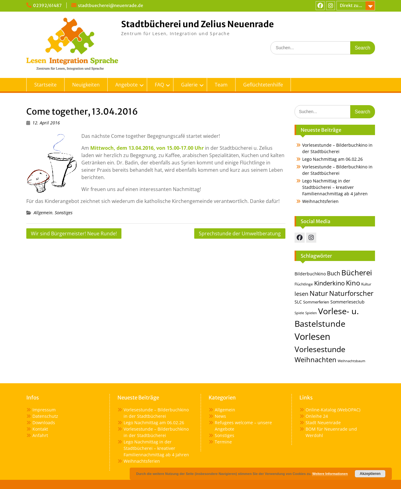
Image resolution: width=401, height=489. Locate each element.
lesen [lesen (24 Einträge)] (301, 293)
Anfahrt (40, 435)
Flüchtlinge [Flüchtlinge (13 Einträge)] (304, 284)
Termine (223, 442)
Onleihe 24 (317, 416)
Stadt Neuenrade (323, 422)
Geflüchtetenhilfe (263, 84)
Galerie (189, 84)
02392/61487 (47, 5)
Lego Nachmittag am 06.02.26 (332, 159)
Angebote (126, 84)
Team (221, 84)
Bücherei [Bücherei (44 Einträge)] (356, 272)
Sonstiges (63, 212)
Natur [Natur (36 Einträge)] (319, 293)
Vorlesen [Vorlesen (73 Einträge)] (312, 336)
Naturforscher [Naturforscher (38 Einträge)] (351, 293)
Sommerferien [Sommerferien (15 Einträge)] (316, 302)
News (220, 416)
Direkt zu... (351, 5)
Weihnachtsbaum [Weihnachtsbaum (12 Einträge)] (351, 361)
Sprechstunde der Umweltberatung (240, 233)
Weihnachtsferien (320, 201)
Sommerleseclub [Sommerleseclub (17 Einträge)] (347, 302)
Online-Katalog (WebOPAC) (333, 410)
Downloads (43, 422)
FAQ (159, 84)
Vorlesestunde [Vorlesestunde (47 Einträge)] (320, 349)
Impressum (44, 410)
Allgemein (43, 212)
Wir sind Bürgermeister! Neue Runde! (74, 233)
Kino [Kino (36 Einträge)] (353, 282)
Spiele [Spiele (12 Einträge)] (299, 313)
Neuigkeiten (86, 84)
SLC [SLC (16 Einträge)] (298, 302)
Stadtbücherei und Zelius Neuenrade (197, 24)
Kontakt (40, 429)
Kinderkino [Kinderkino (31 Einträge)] (329, 283)
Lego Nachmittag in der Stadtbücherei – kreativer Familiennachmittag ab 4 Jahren (335, 187)
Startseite (45, 84)
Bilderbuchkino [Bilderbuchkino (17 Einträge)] (310, 274)
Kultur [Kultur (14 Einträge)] (366, 284)
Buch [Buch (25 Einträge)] (333, 273)
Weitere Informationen (330, 474)
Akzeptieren (370, 474)
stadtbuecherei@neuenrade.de (110, 5)
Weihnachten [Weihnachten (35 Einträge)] (315, 359)
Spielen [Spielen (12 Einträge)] (311, 313)
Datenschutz (45, 416)
